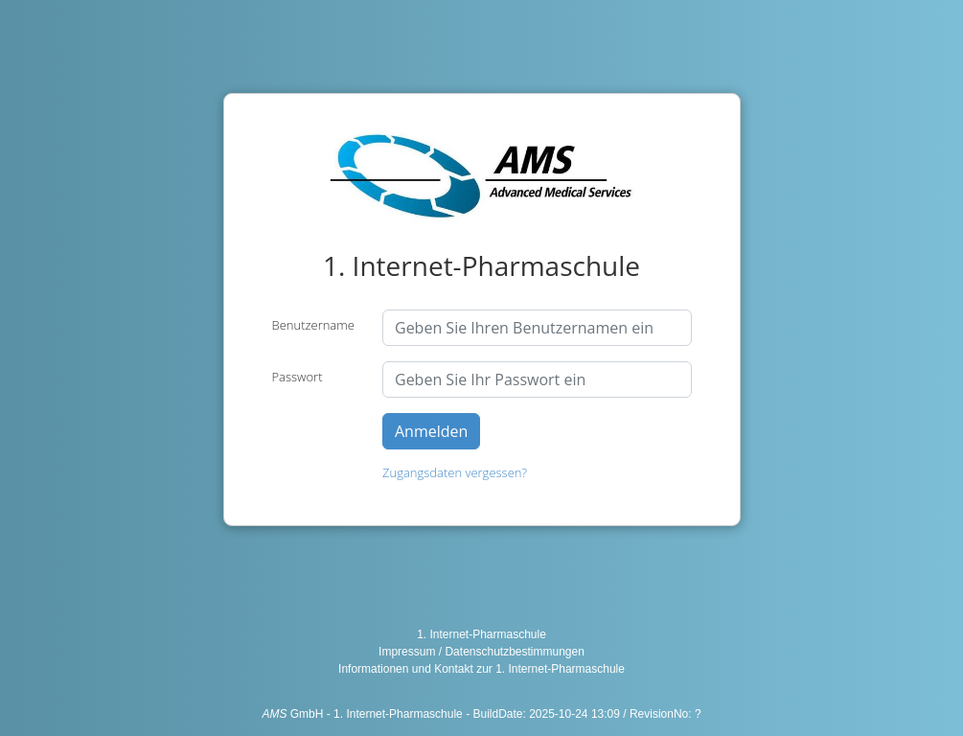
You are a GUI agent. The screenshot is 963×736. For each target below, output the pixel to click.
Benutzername (313, 325)
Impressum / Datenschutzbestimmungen (481, 651)
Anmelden (431, 431)
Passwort (297, 376)
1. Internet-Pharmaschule (481, 634)
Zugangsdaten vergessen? (454, 472)
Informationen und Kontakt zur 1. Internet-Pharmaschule (481, 669)
